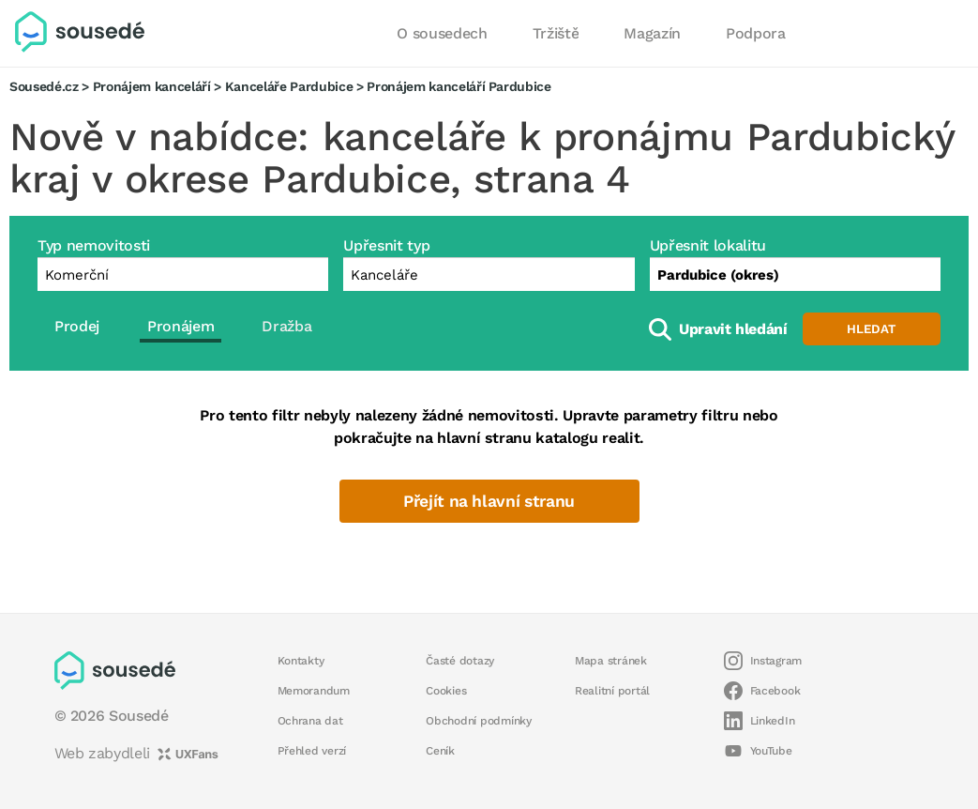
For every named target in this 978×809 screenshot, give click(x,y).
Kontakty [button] (301, 660)
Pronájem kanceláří (152, 86)
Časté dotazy (460, 660)
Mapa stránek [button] (611, 660)
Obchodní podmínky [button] (479, 720)
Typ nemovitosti (94, 245)
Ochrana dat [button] (310, 720)
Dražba (286, 326)
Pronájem (180, 326)
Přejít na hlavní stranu (489, 501)
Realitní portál (612, 690)
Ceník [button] (440, 750)
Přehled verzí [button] (312, 750)
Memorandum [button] (314, 690)
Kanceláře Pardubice (289, 86)
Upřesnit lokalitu (708, 245)
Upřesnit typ (386, 245)
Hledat (871, 329)
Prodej (76, 326)
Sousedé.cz (44, 86)
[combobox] (795, 274)
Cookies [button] (446, 690)
